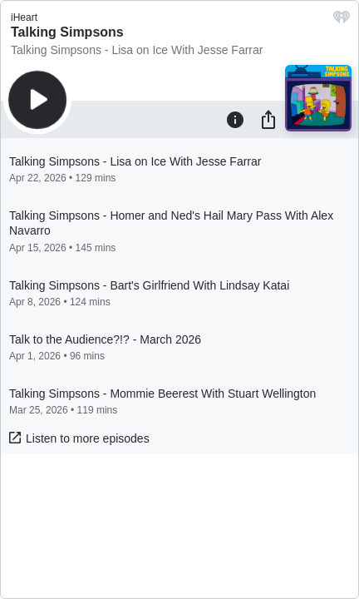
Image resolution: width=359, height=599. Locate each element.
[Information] (235, 119)
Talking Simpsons (67, 32)
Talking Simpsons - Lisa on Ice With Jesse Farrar (137, 50)
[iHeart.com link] (341, 21)
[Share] (268, 119)
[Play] (37, 100)
